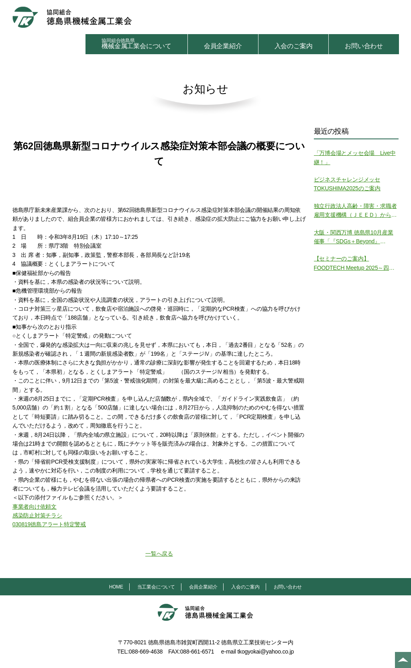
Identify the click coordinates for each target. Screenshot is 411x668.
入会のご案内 (294, 46)
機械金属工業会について (136, 43)
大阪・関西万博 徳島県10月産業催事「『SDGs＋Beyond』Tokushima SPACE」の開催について (356, 237)
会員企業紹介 (223, 46)
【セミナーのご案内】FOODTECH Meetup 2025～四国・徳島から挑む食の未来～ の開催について (356, 263)
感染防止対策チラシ (37, 515)
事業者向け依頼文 (34, 506)
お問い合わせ (364, 46)
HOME (116, 587)
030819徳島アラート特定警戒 (49, 524)
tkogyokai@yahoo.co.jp (265, 651)
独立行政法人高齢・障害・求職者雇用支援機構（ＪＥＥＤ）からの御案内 (355, 211)
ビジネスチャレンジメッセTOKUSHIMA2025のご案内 (347, 183)
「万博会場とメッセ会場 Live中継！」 (355, 157)
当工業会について (156, 587)
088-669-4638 (146, 651)
